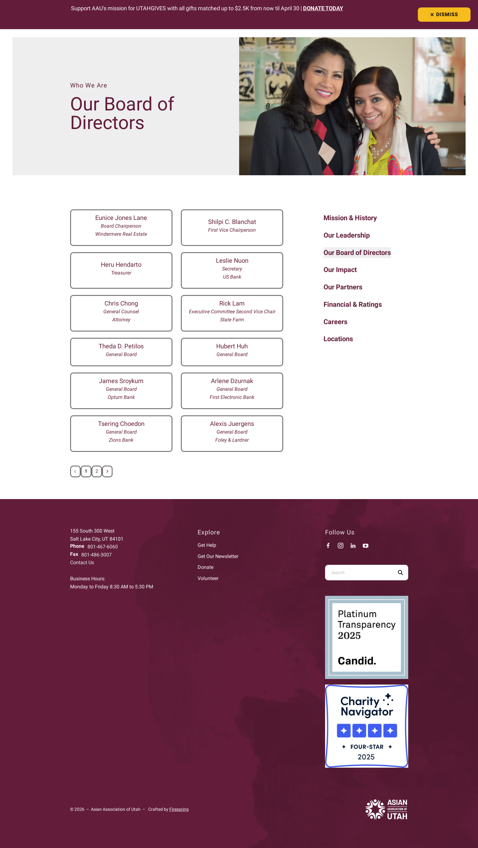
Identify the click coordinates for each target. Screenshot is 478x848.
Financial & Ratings (353, 304)
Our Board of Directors (357, 253)
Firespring (179, 809)
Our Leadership (347, 235)
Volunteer (208, 578)
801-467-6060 (102, 547)
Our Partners (343, 287)
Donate (205, 567)
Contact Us (82, 562)
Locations (338, 339)
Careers (335, 322)
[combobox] (359, 572)
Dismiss (444, 14)
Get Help (207, 545)
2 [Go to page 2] (97, 471)
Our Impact (340, 270)
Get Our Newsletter (218, 556)
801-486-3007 (96, 555)
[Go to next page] (107, 471)
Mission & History (350, 218)
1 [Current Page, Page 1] (86, 471)
